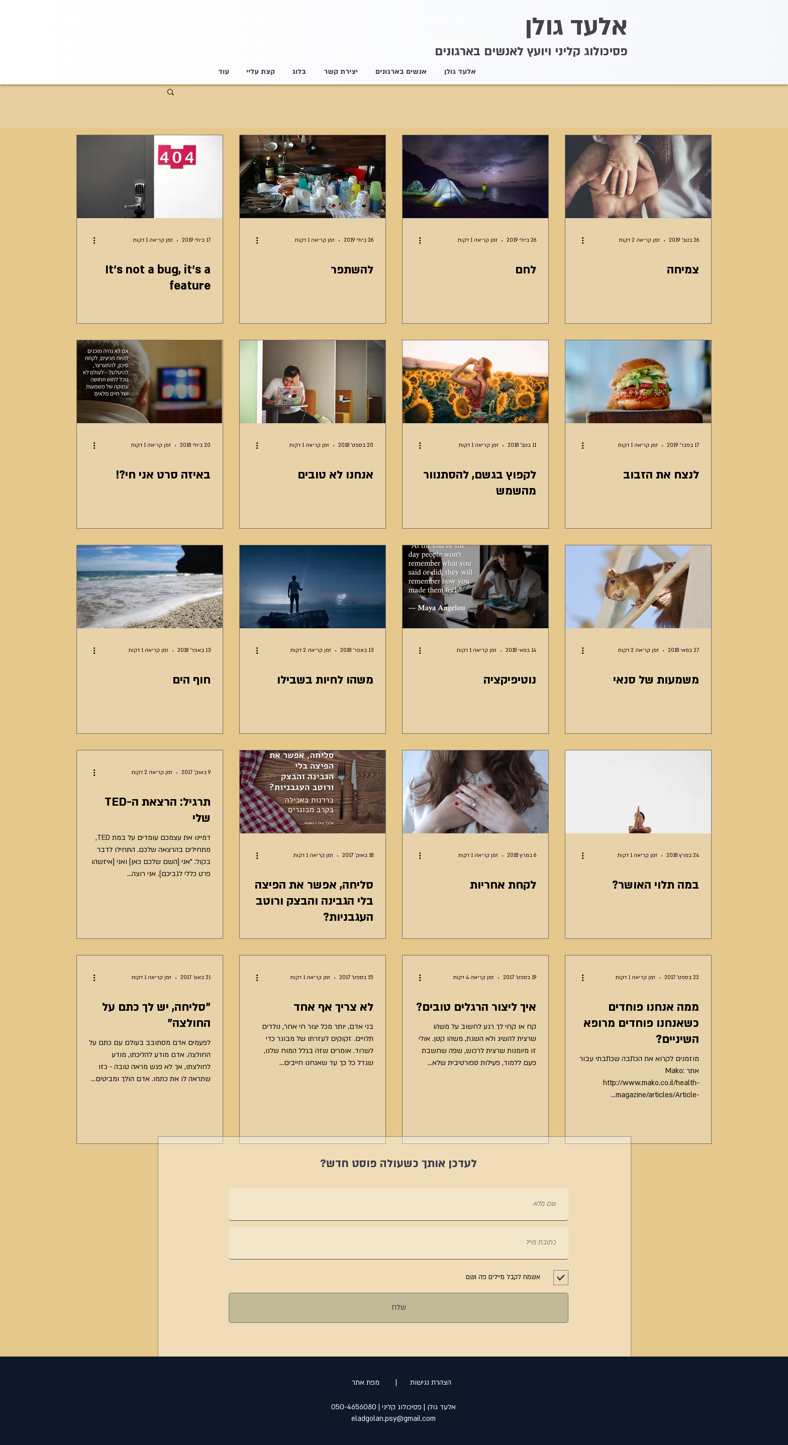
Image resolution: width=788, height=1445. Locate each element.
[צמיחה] (638, 176)
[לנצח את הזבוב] (638, 381)
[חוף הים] (150, 586)
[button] (170, 92)
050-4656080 (353, 1407)
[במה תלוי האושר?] (638, 791)
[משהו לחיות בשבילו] (312, 586)
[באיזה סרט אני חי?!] (150, 381)
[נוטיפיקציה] (475, 586)
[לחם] (475, 176)
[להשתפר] (312, 176)
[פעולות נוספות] (579, 241)
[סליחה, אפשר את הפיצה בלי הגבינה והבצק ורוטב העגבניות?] (312, 791)
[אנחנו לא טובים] (312, 381)
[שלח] (398, 1308)
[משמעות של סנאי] (638, 586)
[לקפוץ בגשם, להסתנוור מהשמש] (475, 381)
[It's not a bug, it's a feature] (150, 176)
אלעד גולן (576, 27)
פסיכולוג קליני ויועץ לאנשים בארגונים (531, 51)
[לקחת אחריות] (475, 791)
